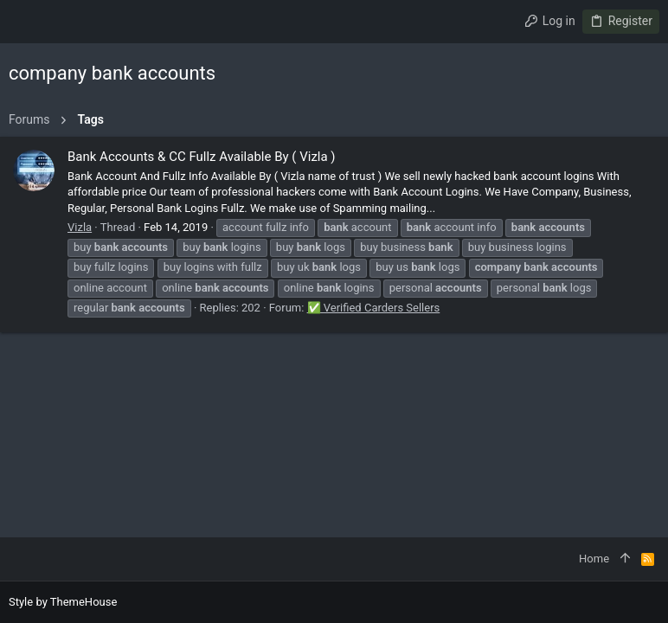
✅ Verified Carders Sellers (373, 307)
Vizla (79, 227)
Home (594, 558)
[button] (26, 21)
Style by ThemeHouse (63, 601)
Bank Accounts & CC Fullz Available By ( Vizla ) (201, 156)
